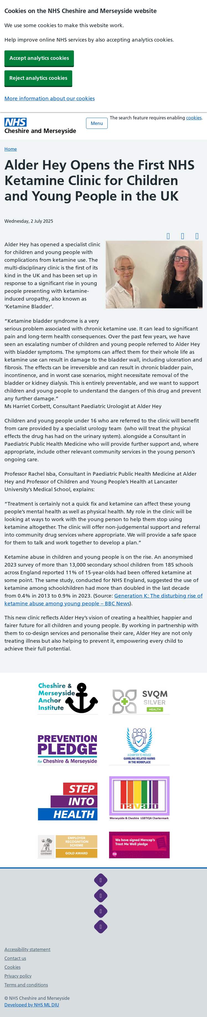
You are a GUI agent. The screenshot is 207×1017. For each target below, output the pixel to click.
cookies (193, 118)
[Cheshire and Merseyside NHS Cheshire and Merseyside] (40, 126)
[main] (103, 415)
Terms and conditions (26, 985)
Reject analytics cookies (38, 78)
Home (10, 149)
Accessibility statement (27, 949)
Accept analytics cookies (39, 58)
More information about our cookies (49, 98)
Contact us (15, 958)
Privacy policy (18, 976)
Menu (97, 123)
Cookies (12, 967)
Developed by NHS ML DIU (31, 1005)
